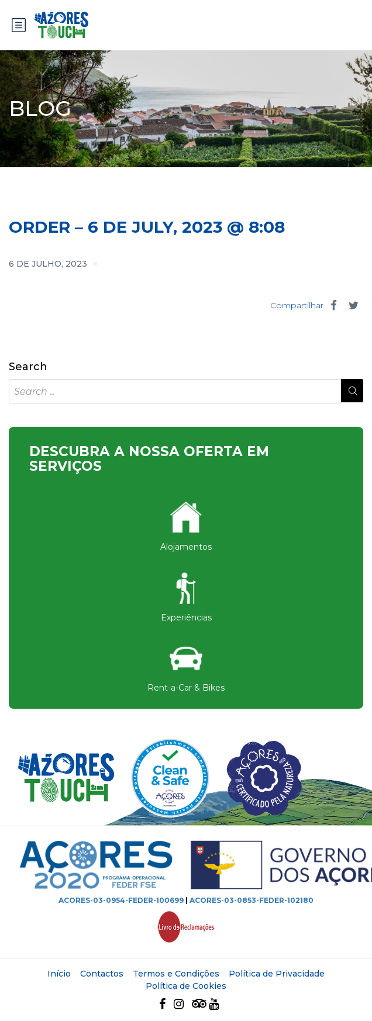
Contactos (101, 973)
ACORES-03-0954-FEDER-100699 (121, 900)
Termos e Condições (176, 973)
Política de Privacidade (277, 973)
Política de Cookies (186, 986)
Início (59, 973)
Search (28, 367)
